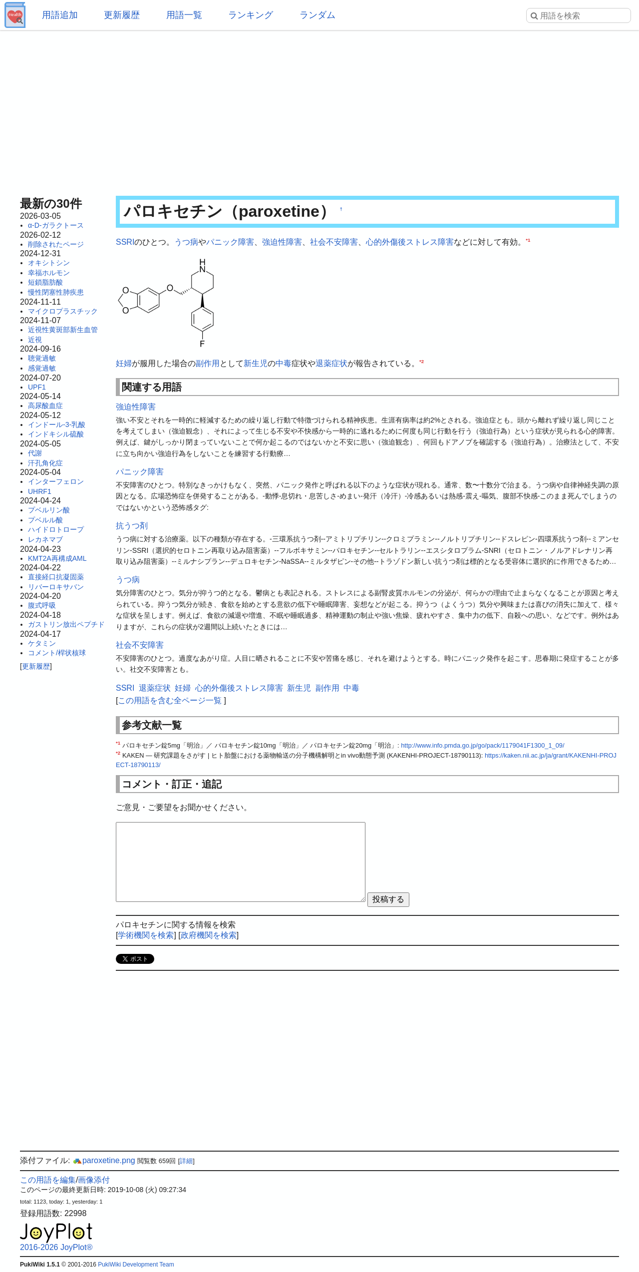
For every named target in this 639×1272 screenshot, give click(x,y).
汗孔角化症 (45, 463)
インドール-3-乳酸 (56, 424)
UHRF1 (39, 491)
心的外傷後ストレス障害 (410, 242)
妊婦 (124, 363)
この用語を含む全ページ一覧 (170, 700)
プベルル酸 (45, 520)
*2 (421, 361)
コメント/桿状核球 (57, 653)
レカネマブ (45, 539)
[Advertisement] (319, 110)
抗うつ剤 (132, 525)
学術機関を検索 (146, 935)
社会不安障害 (334, 242)
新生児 (256, 363)
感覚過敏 (42, 368)
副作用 (208, 363)
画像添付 (94, 1180)
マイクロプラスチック (63, 311)
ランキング (250, 15)
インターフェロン (56, 481)
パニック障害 (230, 242)
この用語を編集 (48, 1180)
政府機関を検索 (209, 935)
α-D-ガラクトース (56, 225)
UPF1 (37, 387)
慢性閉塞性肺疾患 (56, 292)
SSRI (125, 242)
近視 (35, 340)
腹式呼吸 (42, 605)
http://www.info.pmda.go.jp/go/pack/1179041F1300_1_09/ (482, 745)
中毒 (284, 363)
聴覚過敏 (42, 358)
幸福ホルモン (49, 273)
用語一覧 (184, 15)
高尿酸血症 (45, 406)
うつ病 (186, 242)
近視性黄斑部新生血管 (63, 330)
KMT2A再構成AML (57, 558)
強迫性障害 (282, 242)
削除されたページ (56, 244)
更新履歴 (122, 15)
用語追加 (60, 15)
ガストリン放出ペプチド (66, 624)
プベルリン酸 (49, 510)
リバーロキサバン (56, 587)
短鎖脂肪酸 (45, 282)
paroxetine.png (103, 1160)
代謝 (35, 453)
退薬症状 (331, 363)
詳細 (186, 1161)
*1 (528, 240)
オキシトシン (49, 263)
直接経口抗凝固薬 (56, 577)
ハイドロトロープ (56, 529)
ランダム (317, 15)
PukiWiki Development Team (136, 1264)
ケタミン (42, 643)
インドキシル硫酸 (56, 434)
